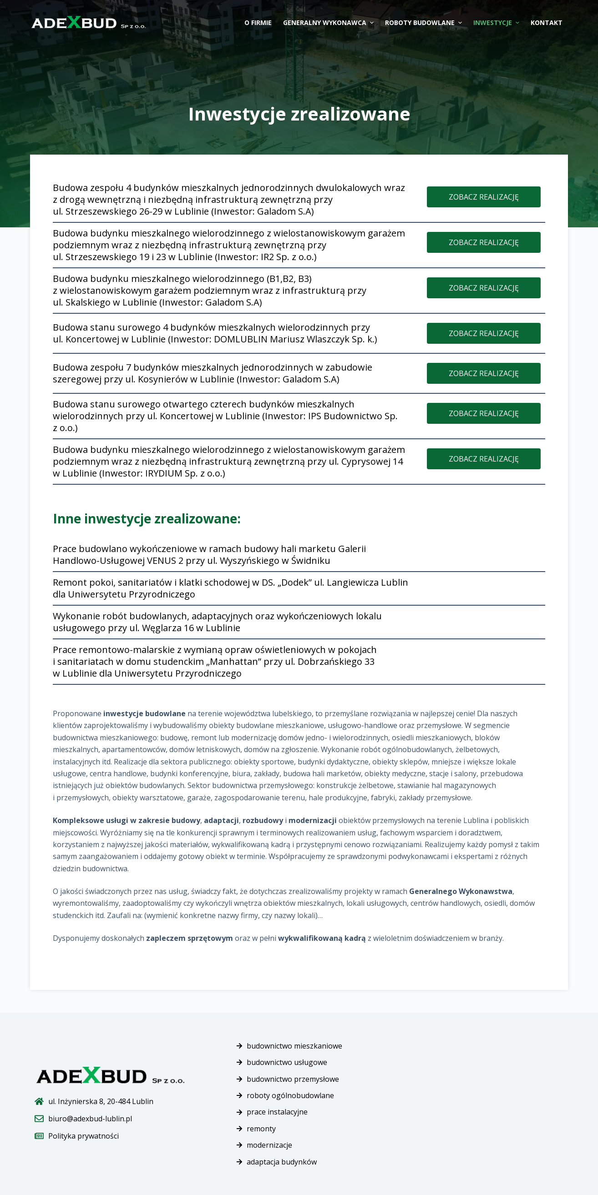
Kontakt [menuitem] (547, 22)
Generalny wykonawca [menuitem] (329, 22)
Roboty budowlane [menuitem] (424, 22)
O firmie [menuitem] (258, 22)
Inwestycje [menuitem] (497, 22)
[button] (484, 196)
